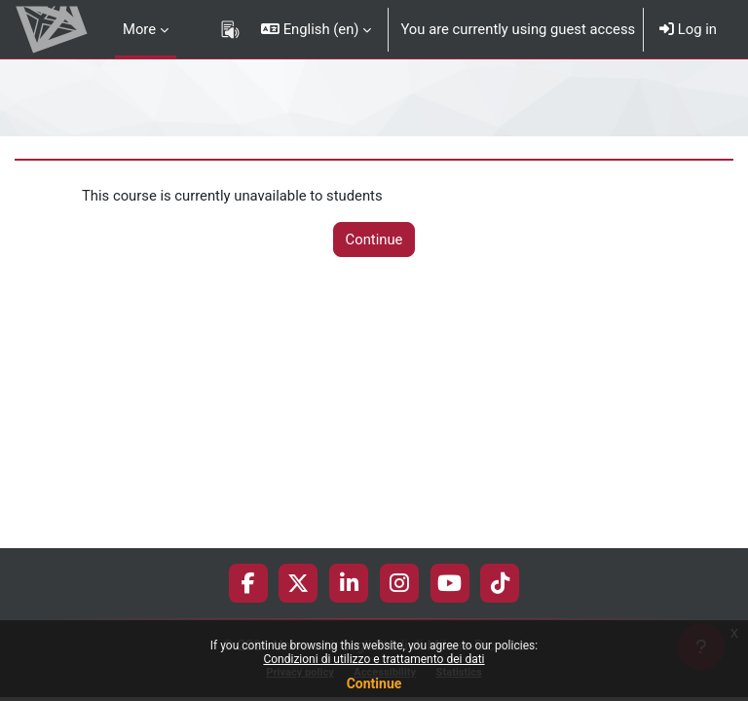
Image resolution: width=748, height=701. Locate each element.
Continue (374, 683)
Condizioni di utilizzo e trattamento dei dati (373, 659)
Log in (688, 29)
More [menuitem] (139, 29)
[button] (316, 29)
